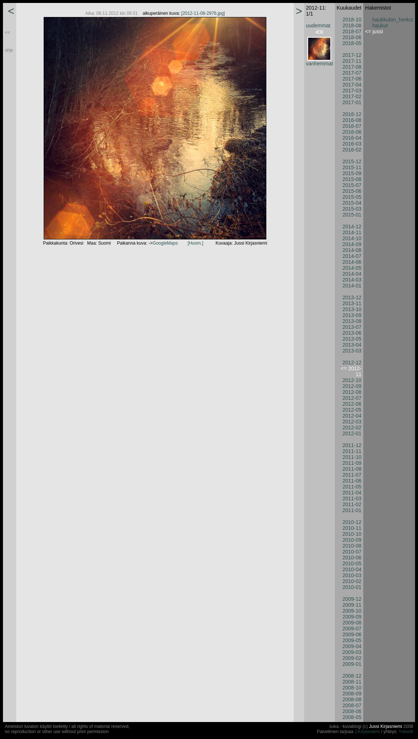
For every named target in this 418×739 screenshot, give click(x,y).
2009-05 (352, 640)
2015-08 (352, 179)
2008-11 (352, 682)
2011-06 (352, 481)
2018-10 (352, 20)
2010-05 (352, 563)
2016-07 (352, 126)
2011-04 (352, 492)
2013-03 (352, 351)
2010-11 (352, 528)
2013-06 (352, 333)
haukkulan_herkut (392, 20)
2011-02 (352, 504)
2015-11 (352, 167)
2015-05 (352, 197)
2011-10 (352, 457)
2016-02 (352, 150)
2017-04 (352, 85)
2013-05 (352, 339)
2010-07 (352, 552)
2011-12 (352, 445)
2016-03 (352, 144)
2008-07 (352, 705)
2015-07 (352, 185)
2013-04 (352, 345)
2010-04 (352, 569)
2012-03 (352, 422)
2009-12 (352, 599)
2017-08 (352, 67)
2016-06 (352, 132)
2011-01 (352, 510)
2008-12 (352, 676)
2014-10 (352, 238)
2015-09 (352, 173)
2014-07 (352, 256)
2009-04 (352, 646)
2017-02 (352, 96)
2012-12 (352, 362)
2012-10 (352, 380)
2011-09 (352, 463)
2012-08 (352, 392)
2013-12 (352, 297)
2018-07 (352, 31)
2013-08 (352, 321)
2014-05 (352, 268)
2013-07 (352, 327)
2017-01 (352, 102)
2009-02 (352, 658)
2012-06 (352, 404)
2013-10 (352, 309)
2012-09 (352, 386)
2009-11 (352, 605)
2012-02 (352, 427)
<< (7, 32)
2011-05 (352, 487)
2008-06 (352, 711)
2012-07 (352, 398)
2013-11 (352, 303)
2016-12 (352, 114)
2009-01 (352, 664)
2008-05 (352, 717)
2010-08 (352, 546)
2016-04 (352, 138)
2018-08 (352, 25)
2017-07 (352, 73)
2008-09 (352, 694)
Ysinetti (406, 731)
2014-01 (352, 286)
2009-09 (352, 617)
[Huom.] (195, 243)
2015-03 (352, 209)
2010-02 (352, 581)
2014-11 (352, 232)
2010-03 (352, 575)
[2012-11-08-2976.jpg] (203, 13)
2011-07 (352, 475)
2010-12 (352, 522)
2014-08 (352, 250)
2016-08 (352, 120)
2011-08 (352, 469)
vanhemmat (319, 64)
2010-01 (352, 587)
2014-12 (352, 226)
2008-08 (352, 699)
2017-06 (352, 79)
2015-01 (352, 215)
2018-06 (352, 37)
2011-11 (352, 451)
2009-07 (352, 628)
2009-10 (352, 611)
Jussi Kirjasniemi (385, 726)
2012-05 (352, 410)
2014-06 (352, 262)
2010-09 (352, 540)
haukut (380, 25)
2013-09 (352, 315)
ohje (9, 50)
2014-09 (352, 244)
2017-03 (352, 90)
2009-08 (352, 623)
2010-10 (352, 534)
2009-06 (352, 634)
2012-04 (352, 416)
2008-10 (352, 688)
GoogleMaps (165, 243)
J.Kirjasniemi (367, 731)
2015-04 (352, 203)
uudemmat (318, 25)
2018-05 (352, 43)
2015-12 (352, 161)
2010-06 (352, 558)
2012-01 (352, 433)
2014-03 (352, 280)
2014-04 (352, 274)
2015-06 (352, 191)
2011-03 (352, 498)
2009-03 (352, 652)
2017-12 (352, 55)
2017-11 (352, 61)
